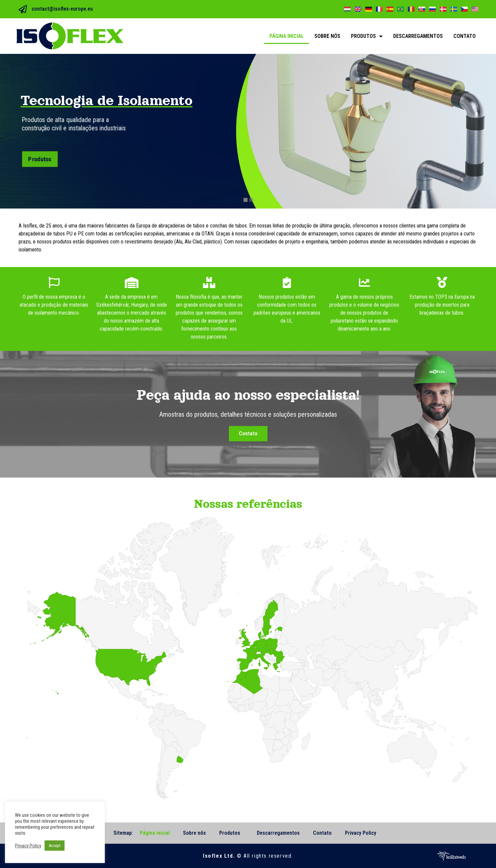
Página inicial (286, 36)
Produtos (367, 36)
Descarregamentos (418, 36)
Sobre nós (327, 36)
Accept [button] (55, 845)
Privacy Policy (360, 833)
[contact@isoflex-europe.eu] (23, 9)
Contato (464, 36)
